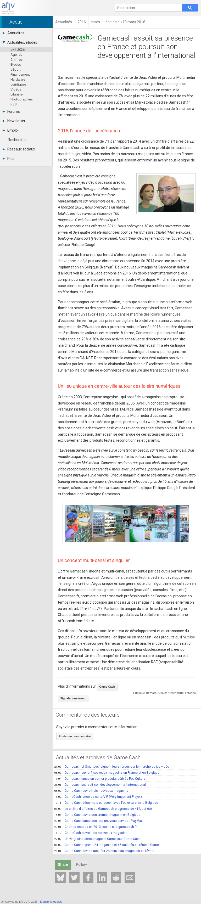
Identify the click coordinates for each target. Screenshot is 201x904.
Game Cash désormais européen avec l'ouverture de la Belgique (106, 803)
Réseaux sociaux (19, 149)
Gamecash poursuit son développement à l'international (100, 785)
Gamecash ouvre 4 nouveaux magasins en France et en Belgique (106, 772)
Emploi (11, 130)
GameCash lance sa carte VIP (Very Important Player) (98, 797)
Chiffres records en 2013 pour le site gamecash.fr (95, 827)
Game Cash (107, 686)
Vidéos (15, 89)
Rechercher (17, 140)
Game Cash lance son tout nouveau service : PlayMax (98, 821)
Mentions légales (51, 901)
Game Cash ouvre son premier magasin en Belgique (97, 815)
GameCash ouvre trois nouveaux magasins (90, 833)
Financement (20, 74)
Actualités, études (20, 42)
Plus (8, 158)
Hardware (17, 79)
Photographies (21, 99)
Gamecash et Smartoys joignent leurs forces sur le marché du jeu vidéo (111, 766)
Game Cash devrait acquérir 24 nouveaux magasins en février (104, 851)
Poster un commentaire (75, 736)
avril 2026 (17, 50)
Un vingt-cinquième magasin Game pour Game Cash (97, 839)
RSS (13, 104)
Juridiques (18, 84)
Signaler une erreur (73, 698)
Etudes (15, 64)
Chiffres (16, 59)
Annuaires (13, 33)
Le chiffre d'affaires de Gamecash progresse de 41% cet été (103, 809)
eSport (15, 69)
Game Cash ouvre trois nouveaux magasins (91, 791)
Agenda (16, 55)
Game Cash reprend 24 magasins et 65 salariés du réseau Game (106, 845)
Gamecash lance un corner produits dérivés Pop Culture (100, 779)
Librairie (16, 94)
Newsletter (14, 121)
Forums (11, 111)
